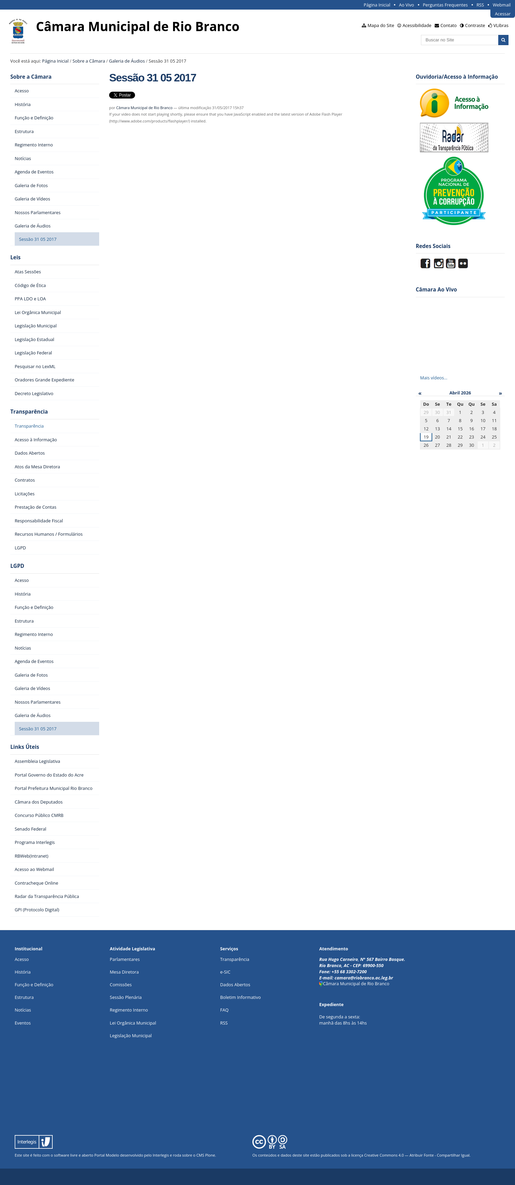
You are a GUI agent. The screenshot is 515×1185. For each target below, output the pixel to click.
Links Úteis (24, 747)
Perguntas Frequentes (445, 5)
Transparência (29, 411)
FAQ (224, 1010)
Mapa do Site (381, 25)
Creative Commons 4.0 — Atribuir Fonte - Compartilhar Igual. (417, 1155)
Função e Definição (34, 984)
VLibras (501, 25)
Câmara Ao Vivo (436, 289)
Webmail (502, 5)
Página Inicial (377, 5)
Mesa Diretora (124, 972)
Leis (15, 257)
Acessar (503, 14)
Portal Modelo (106, 1155)
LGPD (17, 566)
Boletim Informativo (240, 997)
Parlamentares (125, 959)
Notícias (23, 1010)
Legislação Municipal (131, 1035)
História (23, 972)
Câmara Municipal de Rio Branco (144, 107)
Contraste (475, 25)
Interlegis (161, 1155)
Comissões (121, 984)
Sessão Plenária (126, 997)
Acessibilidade (416, 25)
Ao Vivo (406, 5)
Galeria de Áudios (127, 61)
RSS (480, 5)
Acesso (22, 959)
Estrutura (24, 997)
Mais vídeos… (433, 378)
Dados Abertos (235, 984)
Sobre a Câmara (88, 61)
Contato (448, 25)
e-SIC (225, 972)
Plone (210, 1155)
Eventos (23, 1023)
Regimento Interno (129, 1010)
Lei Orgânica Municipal (133, 1023)
